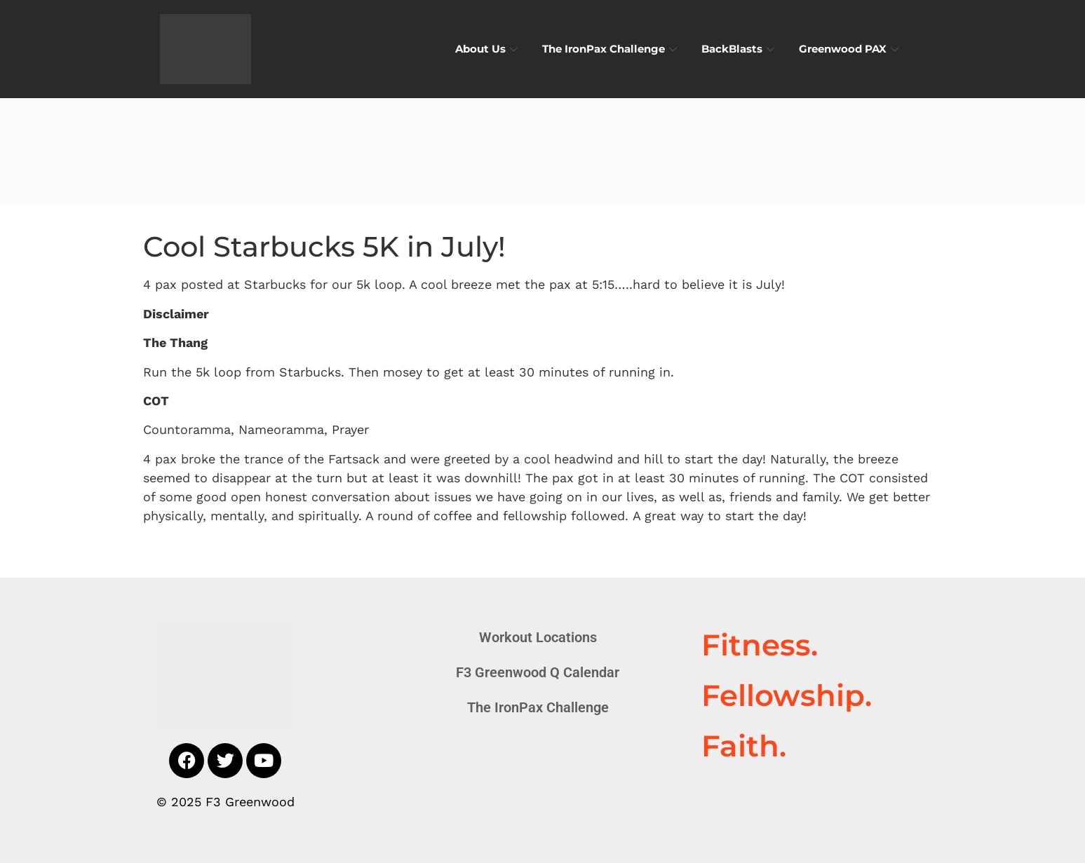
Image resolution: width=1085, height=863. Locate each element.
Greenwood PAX (850, 48)
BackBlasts (739, 48)
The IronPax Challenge (611, 48)
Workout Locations (538, 637)
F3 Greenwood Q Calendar (537, 672)
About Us (488, 48)
